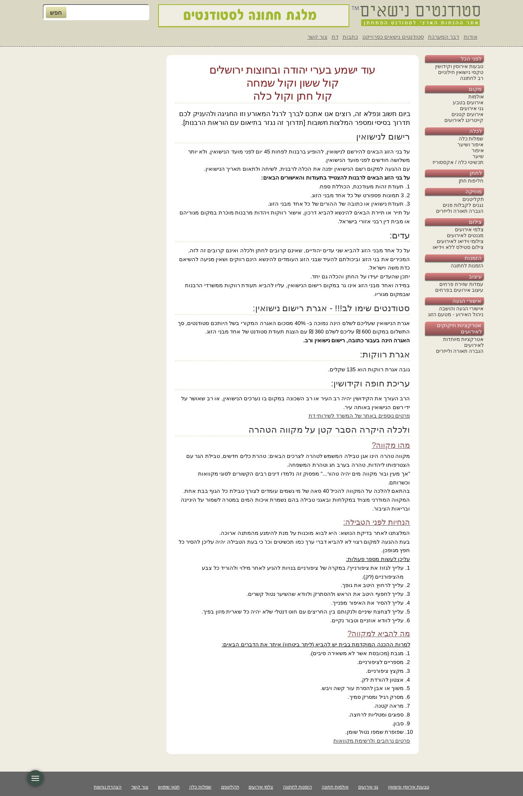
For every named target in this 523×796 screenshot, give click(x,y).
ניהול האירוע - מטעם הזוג (455, 314)
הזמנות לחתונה (467, 266)
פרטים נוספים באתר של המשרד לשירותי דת (359, 416)
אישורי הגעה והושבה (461, 309)
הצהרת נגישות (108, 786)
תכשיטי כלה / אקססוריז (458, 162)
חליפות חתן (471, 181)
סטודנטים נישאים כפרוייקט (393, 37)
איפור (478, 150)
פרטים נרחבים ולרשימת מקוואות (371, 741)
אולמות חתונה (335, 786)
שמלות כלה (471, 139)
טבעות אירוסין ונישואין (408, 786)
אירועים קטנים (467, 114)
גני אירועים (471, 108)
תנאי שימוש (169, 786)
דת (335, 37)
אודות (471, 37)
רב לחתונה (471, 78)
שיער (478, 156)
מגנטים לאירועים (465, 235)
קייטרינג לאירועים (463, 120)
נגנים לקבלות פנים (463, 205)
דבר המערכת (444, 37)
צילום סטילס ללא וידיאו (458, 247)
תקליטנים (473, 199)
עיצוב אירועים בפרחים (459, 290)
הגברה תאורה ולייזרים (460, 211)
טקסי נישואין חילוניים (461, 72)
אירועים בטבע (468, 103)
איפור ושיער (470, 145)
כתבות (350, 37)
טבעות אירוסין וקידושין (459, 66)
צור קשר (317, 37)
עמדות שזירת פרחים (461, 284)
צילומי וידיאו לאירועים (460, 241)
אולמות (476, 97)
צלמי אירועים (469, 230)
